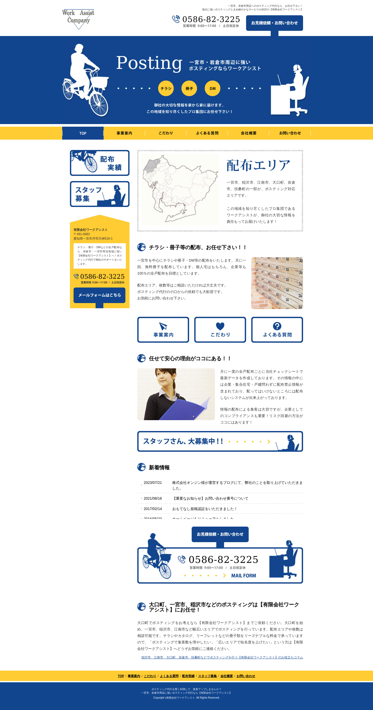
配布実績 (188, 676)
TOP (121, 676)
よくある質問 (169, 676)
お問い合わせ (245, 676)
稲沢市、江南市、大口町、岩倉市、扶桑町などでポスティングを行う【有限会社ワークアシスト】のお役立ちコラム (222, 657)
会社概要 (226, 676)
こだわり (150, 676)
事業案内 (134, 676)
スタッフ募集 (207, 676)
